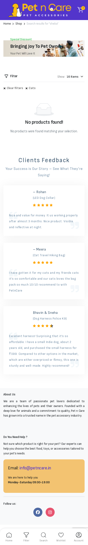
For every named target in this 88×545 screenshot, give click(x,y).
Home (7, 23)
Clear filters (15, 88)
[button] (80, 10)
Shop (18, 23)
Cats (32, 88)
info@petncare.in (35, 468)
